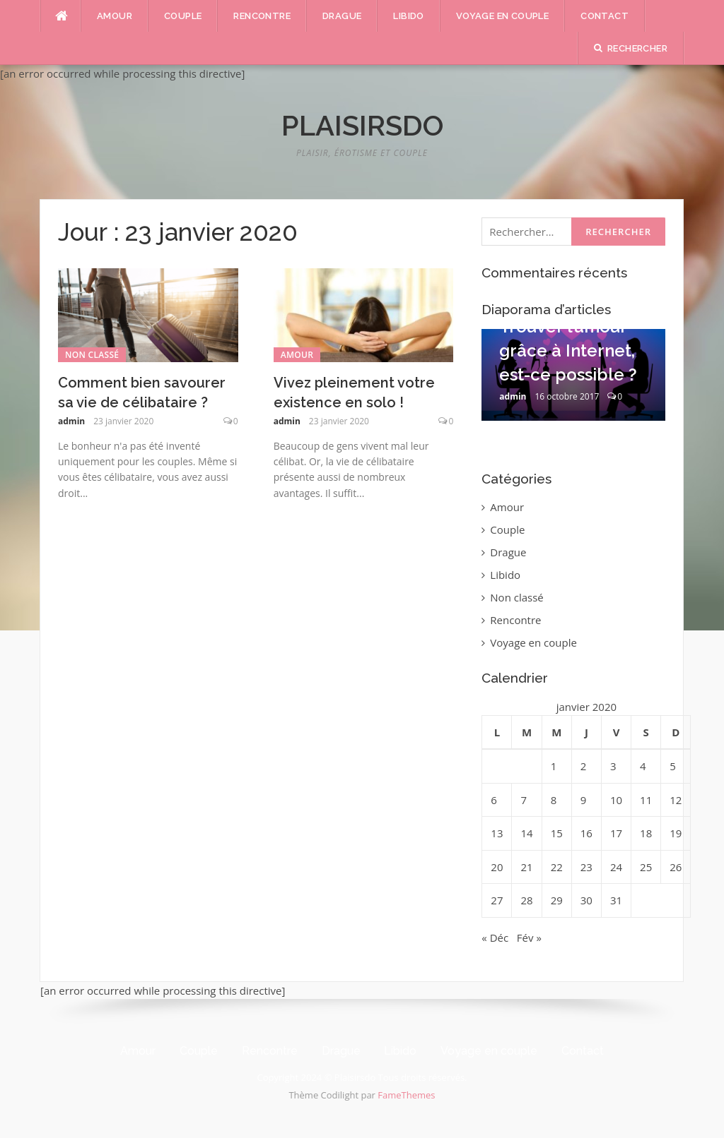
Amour (114, 16)
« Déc (494, 937)
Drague (341, 16)
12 (645, 431)
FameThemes (406, 1095)
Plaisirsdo (362, 125)
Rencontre (262, 16)
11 (634, 431)
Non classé (92, 355)
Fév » (529, 937)
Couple (183, 16)
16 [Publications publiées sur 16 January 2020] (586, 833)
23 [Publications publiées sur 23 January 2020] (586, 867)
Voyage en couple (502, 16)
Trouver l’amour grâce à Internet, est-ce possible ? (568, 350)
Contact (604, 16)
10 (622, 431)
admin (71, 421)
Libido (408, 16)
